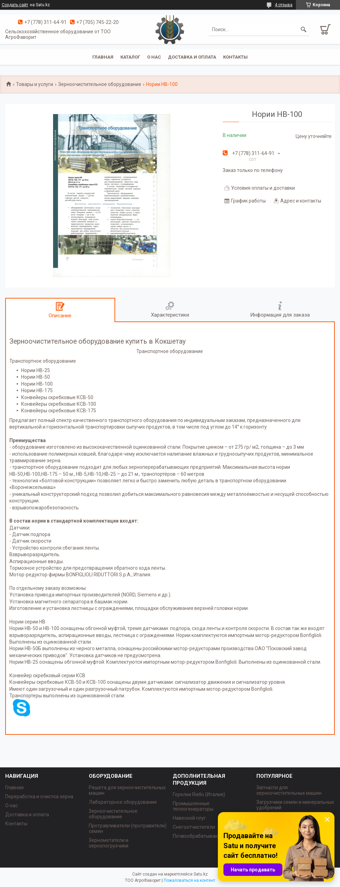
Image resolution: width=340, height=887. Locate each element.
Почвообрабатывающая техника (210, 836)
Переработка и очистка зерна (39, 796)
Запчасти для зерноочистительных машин (289, 790)
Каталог (130, 57)
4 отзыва (283, 4)
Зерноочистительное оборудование (99, 84)
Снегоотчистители (194, 827)
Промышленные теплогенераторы (193, 806)
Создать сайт (15, 4)
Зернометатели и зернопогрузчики (108, 843)
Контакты (235, 57)
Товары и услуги (34, 84)
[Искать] (303, 29)
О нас (154, 57)
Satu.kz (201, 874)
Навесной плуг (189, 818)
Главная (102, 57)
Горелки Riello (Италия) (199, 794)
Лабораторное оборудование (123, 802)
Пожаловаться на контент (189, 880)
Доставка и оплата (192, 57)
